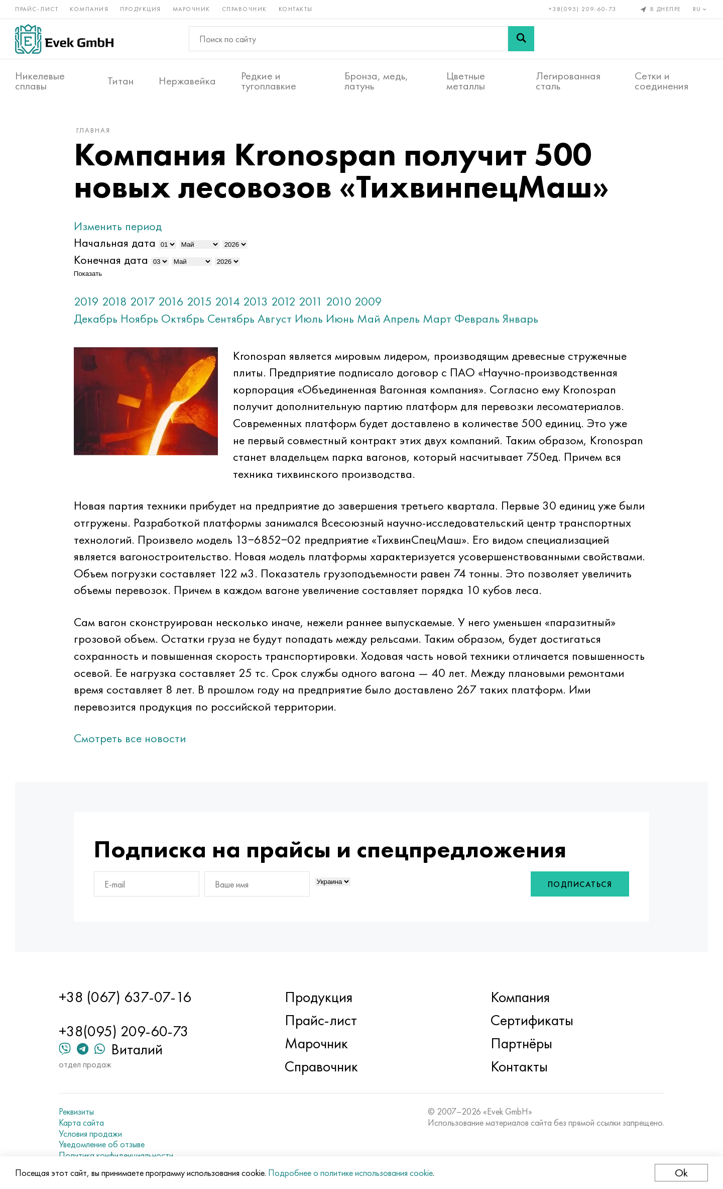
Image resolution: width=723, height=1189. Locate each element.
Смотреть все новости (130, 738)
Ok (681, 1172)
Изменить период (118, 226)
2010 (338, 301)
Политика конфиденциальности (116, 1155)
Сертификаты (532, 1020)
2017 (142, 301)
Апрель (401, 318)
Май (368, 318)
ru (700, 9)
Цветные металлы (465, 81)
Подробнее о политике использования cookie (350, 1172)
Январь (520, 318)
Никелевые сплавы (40, 81)
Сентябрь (231, 318)
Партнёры (521, 1043)
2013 (255, 301)
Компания (89, 9)
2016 (171, 301)
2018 (114, 301)
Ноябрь (139, 318)
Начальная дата (115, 242)
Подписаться (580, 884)
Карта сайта (81, 1122)
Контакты (296, 9)
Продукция (140, 9)
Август (275, 318)
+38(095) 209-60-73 (583, 9)
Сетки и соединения (661, 81)
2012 (283, 301)
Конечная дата (111, 259)
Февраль (477, 318)
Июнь (340, 318)
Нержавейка (187, 81)
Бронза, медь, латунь (376, 81)
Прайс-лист (36, 9)
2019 (86, 301)
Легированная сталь (568, 81)
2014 (227, 301)
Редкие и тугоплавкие (268, 81)
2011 (311, 301)
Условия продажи (90, 1133)
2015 (199, 301)
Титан (120, 81)
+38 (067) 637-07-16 (125, 997)
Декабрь (95, 318)
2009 (368, 301)
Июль (309, 318)
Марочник (191, 9)
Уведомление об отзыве (102, 1144)
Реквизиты (76, 1111)
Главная (93, 130)
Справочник (244, 9)
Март (437, 318)
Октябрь (182, 318)
